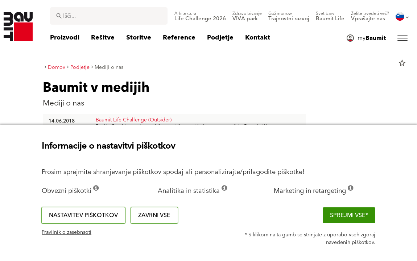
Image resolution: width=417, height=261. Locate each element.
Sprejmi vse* (349, 215)
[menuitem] (200, 16)
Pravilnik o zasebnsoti (66, 232)
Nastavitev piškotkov (83, 215)
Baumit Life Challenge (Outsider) (134, 120)
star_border (402, 63)
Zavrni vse (154, 215)
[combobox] (109, 16)
